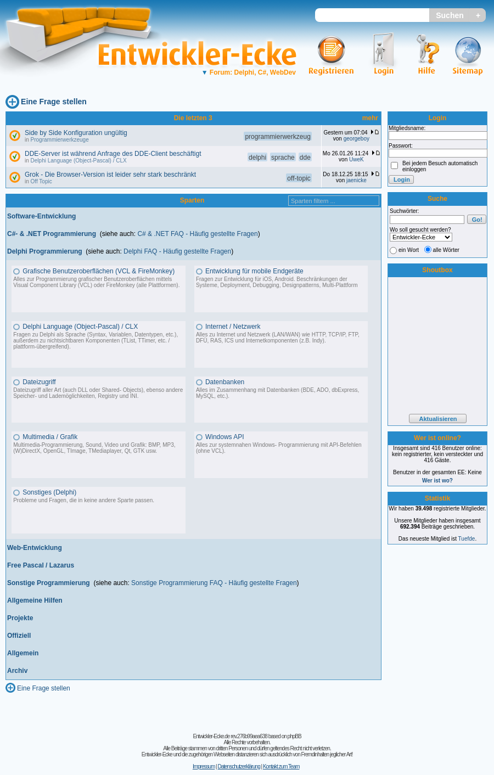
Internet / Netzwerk (233, 326)
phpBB (294, 736)
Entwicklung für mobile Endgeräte (254, 271)
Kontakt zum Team (281, 766)
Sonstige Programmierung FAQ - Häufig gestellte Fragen (213, 583)
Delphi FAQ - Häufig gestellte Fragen (177, 251)
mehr (370, 118)
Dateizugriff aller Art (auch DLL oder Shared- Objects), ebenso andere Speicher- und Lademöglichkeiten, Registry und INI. (98, 393)
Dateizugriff (39, 382)
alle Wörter (446, 250)
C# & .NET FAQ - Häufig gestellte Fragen (197, 234)
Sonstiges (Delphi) (49, 492)
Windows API (224, 437)
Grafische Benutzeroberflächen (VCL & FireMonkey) (99, 271)
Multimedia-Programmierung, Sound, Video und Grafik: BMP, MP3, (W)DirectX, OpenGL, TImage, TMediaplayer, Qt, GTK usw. (94, 448)
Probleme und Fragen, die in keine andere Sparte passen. (83, 500)
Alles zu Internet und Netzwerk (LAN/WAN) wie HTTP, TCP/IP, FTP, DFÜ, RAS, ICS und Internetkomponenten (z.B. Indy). (278, 338)
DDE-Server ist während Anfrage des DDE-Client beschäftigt (113, 154)
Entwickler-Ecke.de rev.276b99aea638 (230, 736)
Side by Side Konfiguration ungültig (76, 133)
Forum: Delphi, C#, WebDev (248, 72)
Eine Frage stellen (54, 101)
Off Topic (41, 181)
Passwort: (401, 146)
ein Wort (408, 250)
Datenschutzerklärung (238, 766)
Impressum (204, 766)
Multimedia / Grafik (50, 437)
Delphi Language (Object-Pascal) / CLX (79, 161)
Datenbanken (224, 382)
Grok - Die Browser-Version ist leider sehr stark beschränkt (110, 174)
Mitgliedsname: (407, 128)
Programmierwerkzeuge (60, 140)
